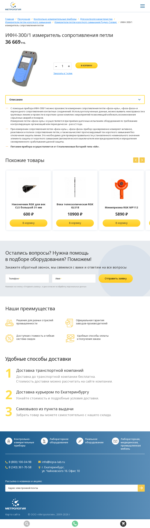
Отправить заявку (116, 278)
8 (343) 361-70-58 (18, 467)
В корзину (28, 223)
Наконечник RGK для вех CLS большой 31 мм (28, 205)
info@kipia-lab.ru (51, 462)
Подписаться (141, 488)
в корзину (86, 65)
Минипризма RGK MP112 (121, 207)
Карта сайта (12, 514)
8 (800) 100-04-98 (18, 462)
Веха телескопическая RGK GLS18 (75, 205)
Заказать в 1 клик (63, 73)
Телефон (14, 278)
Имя (58, 278)
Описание (16, 99)
